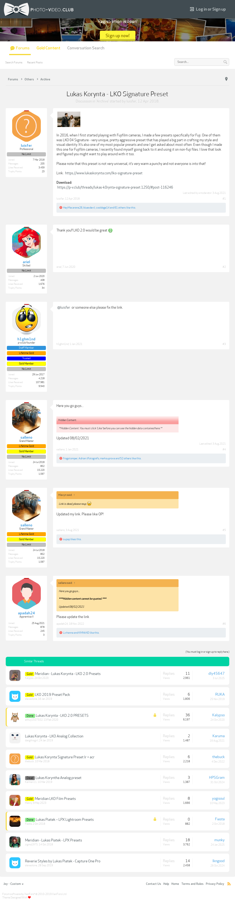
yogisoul (218, 798)
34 (43, 288)
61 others (120, 207)
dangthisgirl (31, 740)
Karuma (219, 736)
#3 (224, 344)
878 (42, 627)
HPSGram (217, 777)
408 (42, 280)
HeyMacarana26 (72, 207)
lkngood (219, 861)
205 (42, 163)
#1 (224, 198)
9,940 (42, 386)
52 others (125, 458)
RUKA (220, 694)
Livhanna (68, 632)
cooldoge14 (102, 207)
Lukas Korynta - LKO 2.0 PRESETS (62, 715)
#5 (224, 530)
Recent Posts (35, 62)
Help (166, 884)
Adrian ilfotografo (88, 458)
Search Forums (13, 62)
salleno (60, 449)
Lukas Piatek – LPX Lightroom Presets (65, 819)
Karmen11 (31, 782)
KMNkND (83, 632)
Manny (28, 802)
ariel (59, 266)
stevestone (31, 698)
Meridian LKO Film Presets (55, 798)
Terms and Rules (192, 884)
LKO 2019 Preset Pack (52, 694)
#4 (224, 449)
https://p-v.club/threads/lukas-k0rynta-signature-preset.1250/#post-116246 (115, 187)
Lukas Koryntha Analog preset (58, 778)
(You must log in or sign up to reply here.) (207, 651)
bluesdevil (89, 207)
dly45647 (216, 673)
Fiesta (28, 823)
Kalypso (29, 678)
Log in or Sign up (208, 9)
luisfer (131, 101)
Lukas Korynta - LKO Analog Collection (54, 736)
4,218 (42, 378)
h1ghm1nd (62, 344)
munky (219, 840)
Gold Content (48, 48)
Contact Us (153, 884)
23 (43, 171)
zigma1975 (31, 844)
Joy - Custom (13, 884)
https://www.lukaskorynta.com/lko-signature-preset (104, 173)
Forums (23, 48)
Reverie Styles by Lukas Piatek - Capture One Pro (62, 861)
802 (42, 466)
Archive (102, 101)
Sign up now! (118, 35)
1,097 (42, 474)
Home (175, 884)
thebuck (29, 761)
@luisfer (63, 307)
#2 (224, 266)
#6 (224, 623)
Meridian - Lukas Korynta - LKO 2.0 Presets (68, 674)
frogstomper (70, 458)
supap (66, 539)
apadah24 (62, 623)
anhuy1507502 (34, 719)
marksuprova (107, 458)
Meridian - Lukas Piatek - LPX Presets (53, 840)
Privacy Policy (215, 884)
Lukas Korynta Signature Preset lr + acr (65, 757)
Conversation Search (85, 48)
